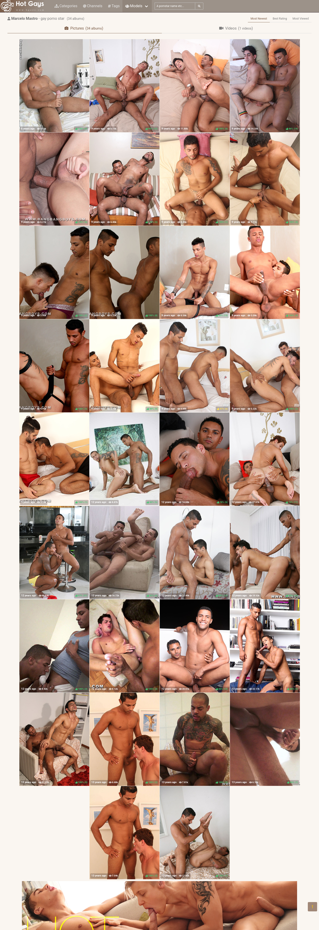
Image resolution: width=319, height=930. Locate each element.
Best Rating (280, 18)
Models (133, 6)
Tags (114, 6)
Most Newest (259, 18)
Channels (92, 6)
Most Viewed (301, 18)
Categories (66, 6)
